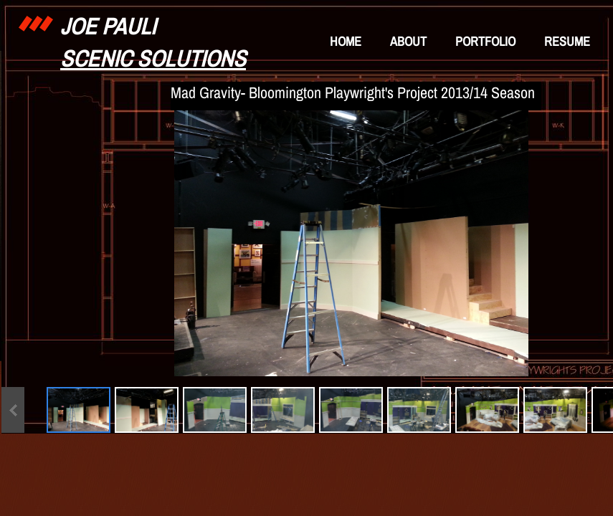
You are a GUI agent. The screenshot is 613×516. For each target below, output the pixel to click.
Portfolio (485, 41)
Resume (567, 41)
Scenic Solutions (153, 58)
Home (345, 41)
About (408, 41)
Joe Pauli (108, 26)
